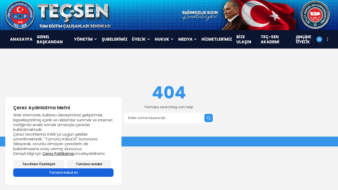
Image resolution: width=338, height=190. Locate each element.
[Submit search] (208, 118)
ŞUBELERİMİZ (115, 39)
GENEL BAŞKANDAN (50, 39)
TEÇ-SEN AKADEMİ (270, 39)
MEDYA (187, 39)
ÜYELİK (141, 39)
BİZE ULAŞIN (243, 39)
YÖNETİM (85, 39)
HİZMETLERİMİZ (216, 39)
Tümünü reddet (89, 164)
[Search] (169, 118)
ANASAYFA (21, 39)
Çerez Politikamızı (58, 153)
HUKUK (164, 39)
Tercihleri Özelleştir (38, 164)
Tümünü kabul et (63, 172)
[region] (63, 141)
